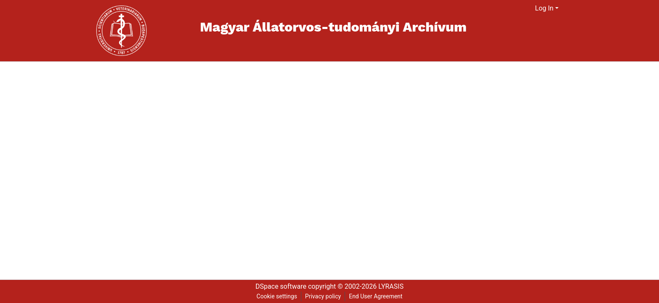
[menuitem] (529, 8)
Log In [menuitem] (544, 8)
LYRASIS (390, 286)
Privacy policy (323, 296)
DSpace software (281, 286)
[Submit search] (518, 8)
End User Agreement (375, 296)
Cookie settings (276, 296)
